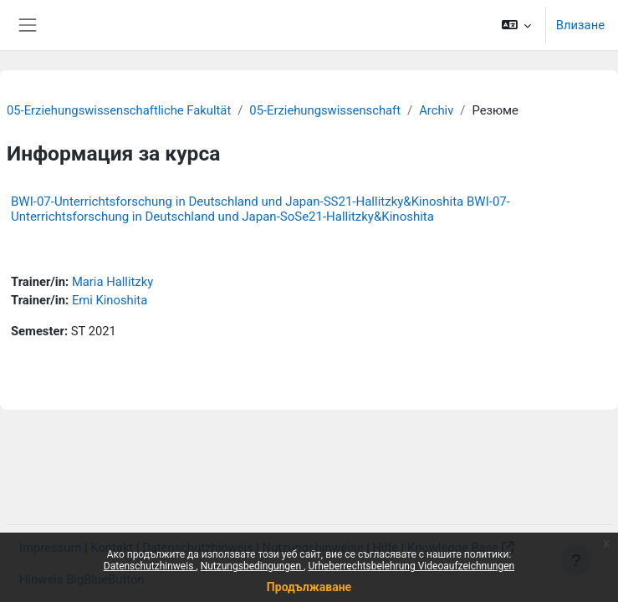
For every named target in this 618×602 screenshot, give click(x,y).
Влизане (580, 25)
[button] (515, 25)
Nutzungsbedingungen (252, 566)
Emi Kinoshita (109, 300)
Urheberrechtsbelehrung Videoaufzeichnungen (411, 566)
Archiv (436, 110)
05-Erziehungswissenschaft (325, 110)
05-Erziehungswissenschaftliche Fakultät (119, 110)
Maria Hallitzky (112, 281)
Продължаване (309, 587)
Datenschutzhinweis (150, 566)
